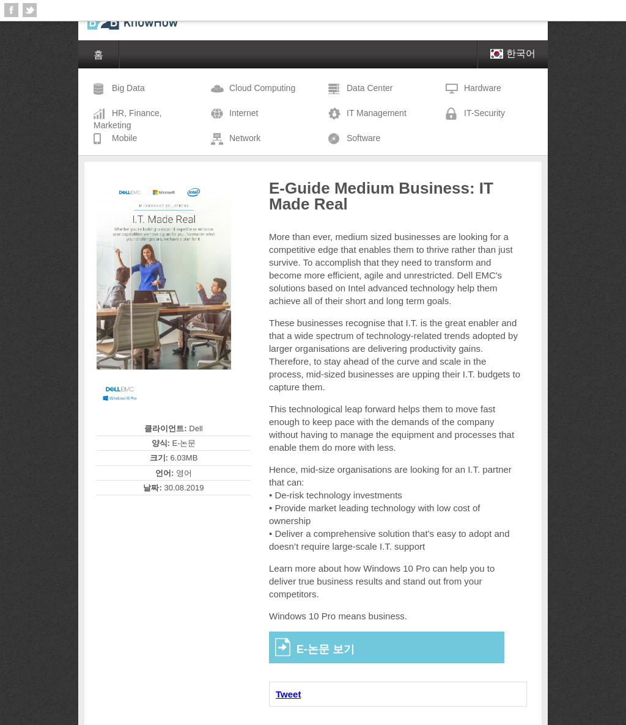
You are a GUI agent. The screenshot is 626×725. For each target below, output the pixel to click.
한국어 (513, 53)
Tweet (288, 694)
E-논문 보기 (325, 649)
